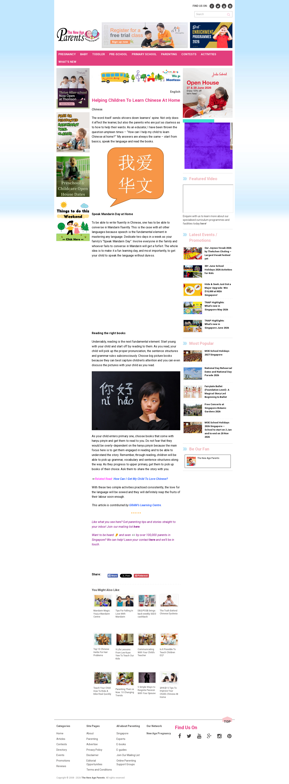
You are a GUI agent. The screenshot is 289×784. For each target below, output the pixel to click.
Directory (61, 749)
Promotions (63, 760)
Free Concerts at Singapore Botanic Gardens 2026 (215, 408)
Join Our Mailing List (128, 755)
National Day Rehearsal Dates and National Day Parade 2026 (218, 372)
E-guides (121, 749)
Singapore (122, 733)
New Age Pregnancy (159, 733)
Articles (60, 738)
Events (60, 755)
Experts (120, 738)
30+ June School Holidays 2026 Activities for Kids (218, 270)
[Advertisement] (124, 10)
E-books (121, 744)
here (136, 526)
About (90, 733)
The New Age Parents (93, 777)
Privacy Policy (94, 749)
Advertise (92, 744)
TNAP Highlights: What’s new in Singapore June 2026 (217, 324)
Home (59, 733)
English (175, 91)
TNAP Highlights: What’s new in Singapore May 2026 (216, 306)
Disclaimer (92, 755)
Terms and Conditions (99, 769)
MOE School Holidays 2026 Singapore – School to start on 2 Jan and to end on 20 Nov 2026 (218, 429)
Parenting (92, 738)
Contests (61, 744)
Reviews (61, 766)
